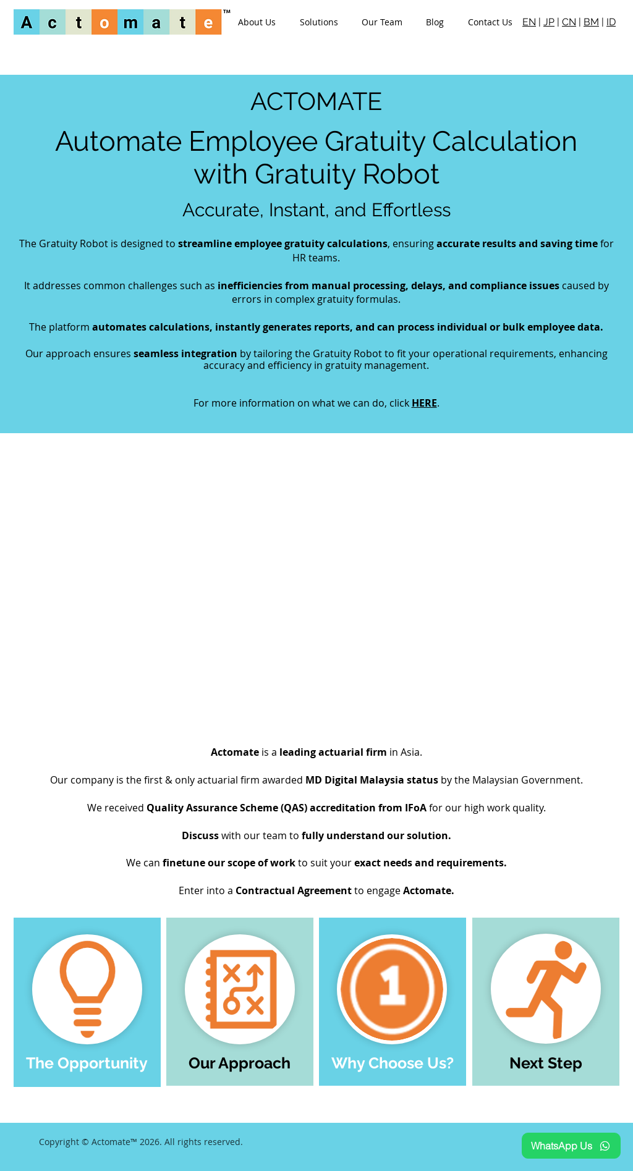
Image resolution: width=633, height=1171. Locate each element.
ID (611, 22)
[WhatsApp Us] (571, 1146)
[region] (87, 1002)
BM (591, 22)
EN (529, 22)
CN (569, 22)
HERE (424, 403)
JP (548, 22)
